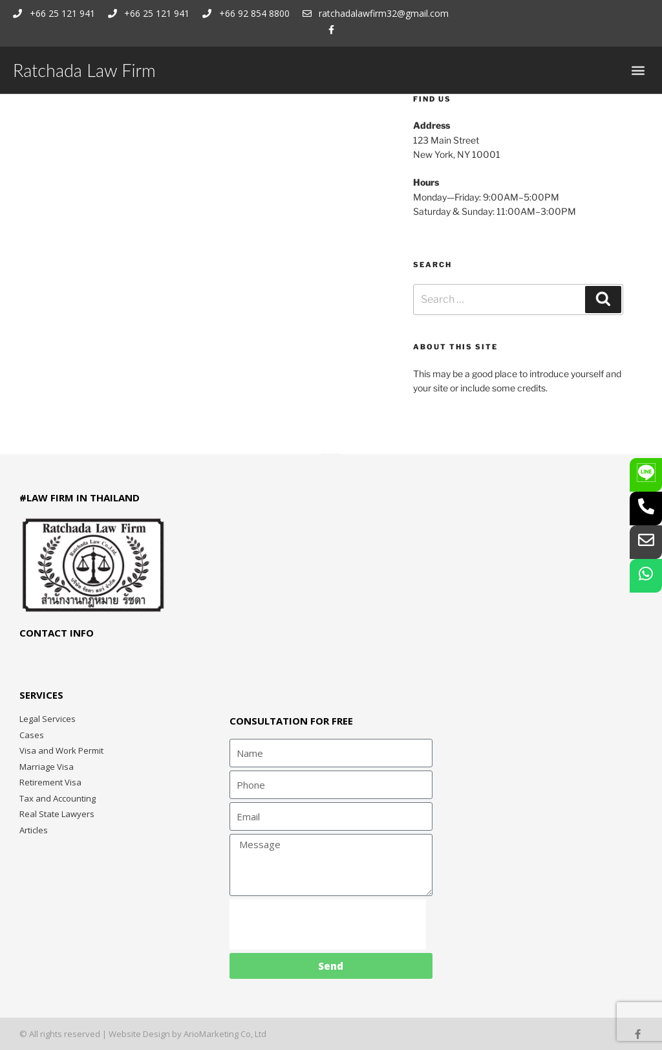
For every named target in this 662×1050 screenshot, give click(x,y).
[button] (638, 70)
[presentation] (328, 924)
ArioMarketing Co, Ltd (225, 1034)
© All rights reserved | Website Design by (101, 1034)
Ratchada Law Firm (84, 70)
